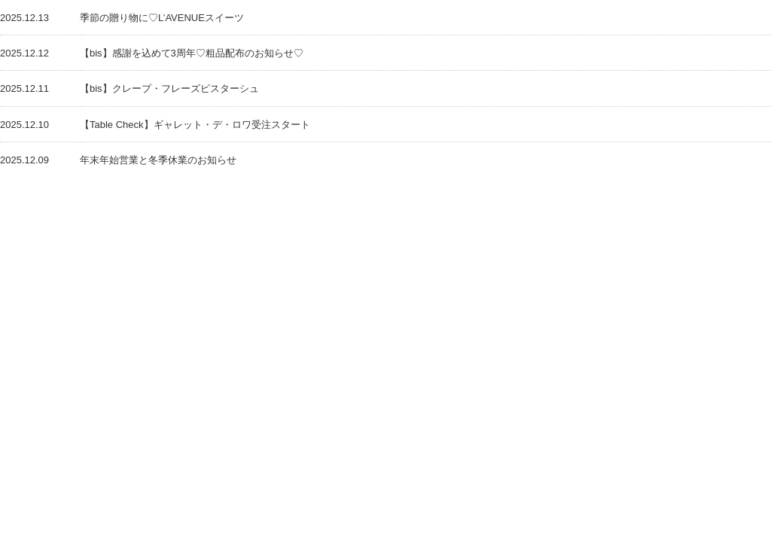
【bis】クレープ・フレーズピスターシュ (169, 88)
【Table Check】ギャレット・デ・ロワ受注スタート (195, 124)
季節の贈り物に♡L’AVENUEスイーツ (162, 17)
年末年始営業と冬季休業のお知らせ (158, 160)
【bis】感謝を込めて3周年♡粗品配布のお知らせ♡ (191, 53)
